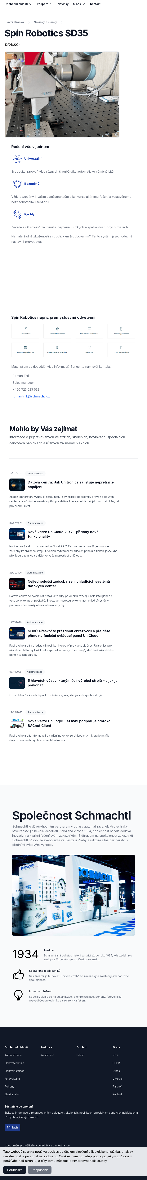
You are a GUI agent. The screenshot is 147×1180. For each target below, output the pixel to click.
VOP (115, 1055)
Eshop (80, 1055)
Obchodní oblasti (18, 4)
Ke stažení (47, 1055)
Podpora (45, 4)
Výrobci (117, 1078)
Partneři (117, 1086)
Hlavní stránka (14, 22)
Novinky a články (45, 22)
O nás (79, 4)
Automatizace (35, 473)
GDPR (116, 1063)
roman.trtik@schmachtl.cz (31, 396)
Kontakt (117, 1094)
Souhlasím (14, 1170)
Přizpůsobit (40, 1170)
